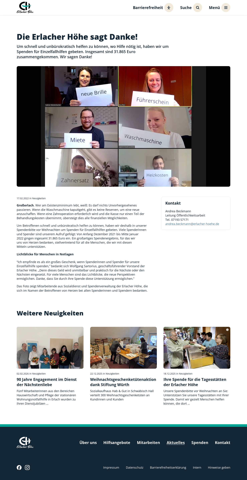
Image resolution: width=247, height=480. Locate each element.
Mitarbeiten (148, 442)
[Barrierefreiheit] (152, 7)
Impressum (111, 467)
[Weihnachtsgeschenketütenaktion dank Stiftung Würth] (123, 364)
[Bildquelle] (227, 329)
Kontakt (222, 442)
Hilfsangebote (116, 442)
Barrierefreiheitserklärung (168, 467)
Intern (197, 467)
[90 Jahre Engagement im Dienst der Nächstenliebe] (50, 366)
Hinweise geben (219, 467)
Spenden (199, 442)
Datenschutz (134, 467)
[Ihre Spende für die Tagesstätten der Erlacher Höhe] (196, 366)
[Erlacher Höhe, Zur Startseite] (25, 7)
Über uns (88, 442)
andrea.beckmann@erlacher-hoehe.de (192, 224)
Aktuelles (176, 442)
